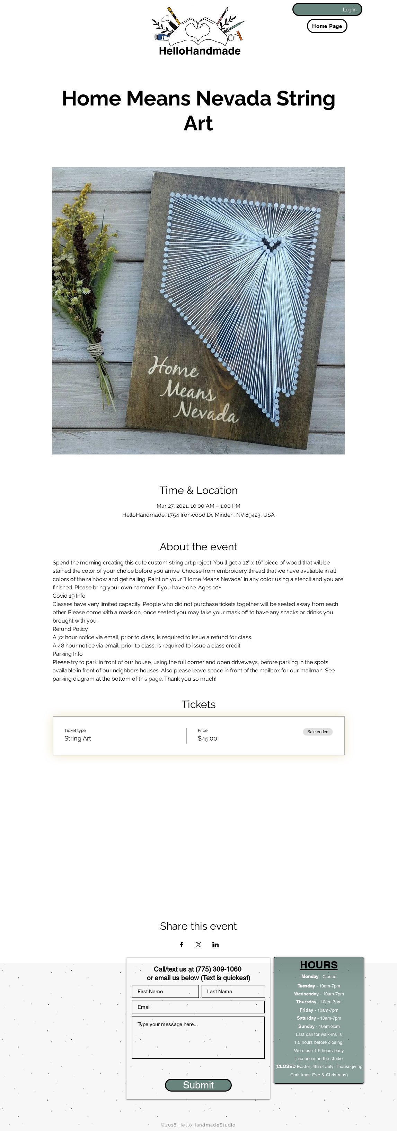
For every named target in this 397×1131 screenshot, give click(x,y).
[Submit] (198, 1085)
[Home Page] (327, 26)
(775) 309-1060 (219, 969)
